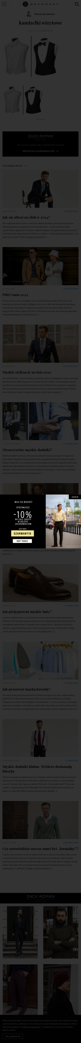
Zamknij (75, 497)
